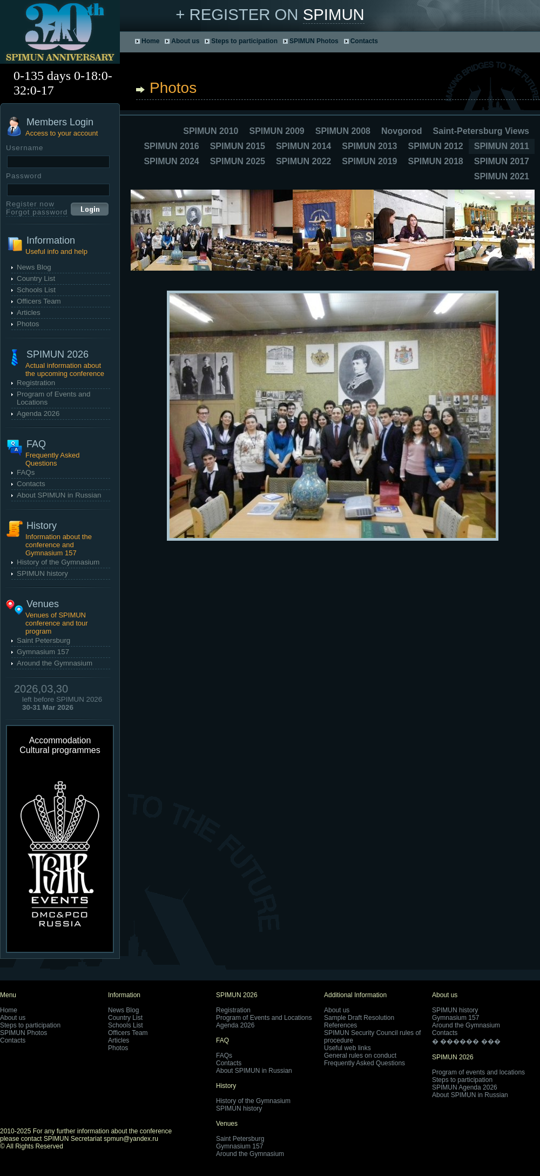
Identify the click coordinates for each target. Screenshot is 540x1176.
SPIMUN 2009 (276, 131)
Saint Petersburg (43, 640)
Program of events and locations (478, 1072)
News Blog (34, 267)
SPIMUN (333, 14)
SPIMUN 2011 (501, 146)
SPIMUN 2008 (342, 131)
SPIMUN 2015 (237, 146)
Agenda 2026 (38, 413)
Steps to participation (244, 41)
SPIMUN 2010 (210, 131)
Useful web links (347, 1048)
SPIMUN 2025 (237, 161)
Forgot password (37, 212)
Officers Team (39, 301)
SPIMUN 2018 (435, 161)
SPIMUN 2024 (171, 161)
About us (185, 41)
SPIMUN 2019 (369, 161)
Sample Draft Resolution (359, 1018)
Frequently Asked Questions (364, 1063)
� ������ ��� (466, 1041)
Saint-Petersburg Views (481, 131)
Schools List (36, 290)
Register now (30, 204)
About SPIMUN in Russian (59, 495)
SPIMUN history (42, 573)
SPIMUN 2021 (501, 176)
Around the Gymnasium (54, 663)
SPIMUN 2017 (501, 161)
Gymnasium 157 (43, 652)
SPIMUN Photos (314, 41)
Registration (36, 383)
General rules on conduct (360, 1055)
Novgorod (401, 131)
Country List (36, 278)
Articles (28, 312)
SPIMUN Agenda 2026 (464, 1087)
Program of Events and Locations (264, 1018)
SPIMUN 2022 (303, 161)
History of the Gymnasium (58, 562)
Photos (28, 324)
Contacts (364, 41)
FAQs (26, 472)
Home (150, 41)
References (340, 1025)
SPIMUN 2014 (303, 146)
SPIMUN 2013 (369, 146)
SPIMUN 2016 (171, 146)
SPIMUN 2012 (435, 146)
